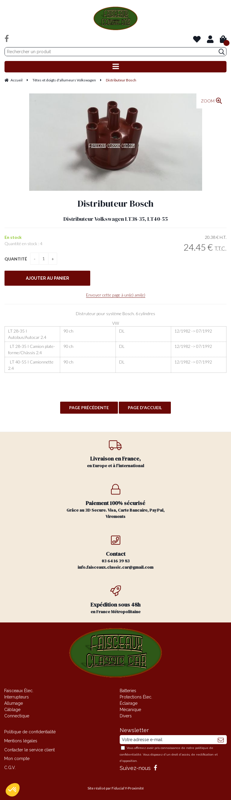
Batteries (128, 690)
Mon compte (16, 758)
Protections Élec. (136, 697)
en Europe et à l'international (115, 454)
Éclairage (128, 703)
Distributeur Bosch (115, 203)
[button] (12, 790)
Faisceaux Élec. (18, 690)
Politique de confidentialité (30, 731)
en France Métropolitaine (115, 600)
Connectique (16, 715)
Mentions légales (20, 740)
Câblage (12, 709)
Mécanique (130, 709)
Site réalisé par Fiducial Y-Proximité (116, 788)
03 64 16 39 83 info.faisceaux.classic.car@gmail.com (115, 552)
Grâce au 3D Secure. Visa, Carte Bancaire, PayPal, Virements (115, 501)
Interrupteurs (16, 697)
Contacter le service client (29, 749)
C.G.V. (10, 767)
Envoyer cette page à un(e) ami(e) (115, 294)
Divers (126, 715)
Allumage (13, 703)
